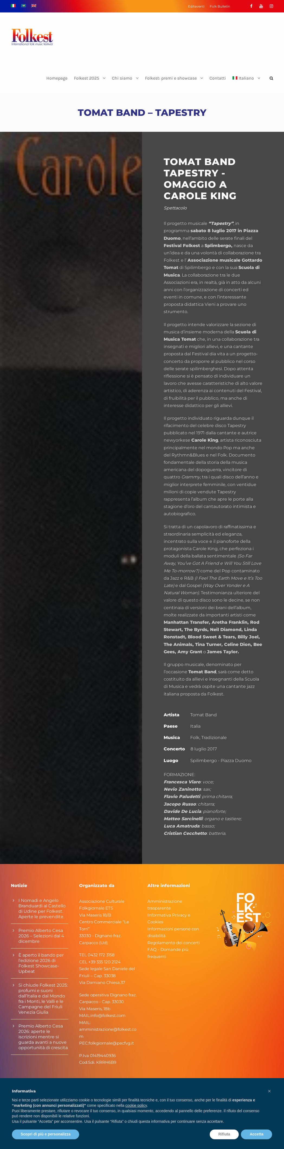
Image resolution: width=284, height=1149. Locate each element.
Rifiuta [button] (224, 1134)
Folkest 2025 (86, 78)
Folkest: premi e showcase (171, 78)
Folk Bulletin (220, 6)
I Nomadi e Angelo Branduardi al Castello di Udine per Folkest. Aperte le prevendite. (42, 908)
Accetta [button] (256, 1134)
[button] (269, 1091)
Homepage (56, 78)
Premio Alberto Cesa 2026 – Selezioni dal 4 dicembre (41, 936)
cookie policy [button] (136, 1105)
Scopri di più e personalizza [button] (45, 1134)
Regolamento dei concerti (173, 942)
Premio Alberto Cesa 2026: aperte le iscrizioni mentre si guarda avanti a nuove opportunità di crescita (43, 1036)
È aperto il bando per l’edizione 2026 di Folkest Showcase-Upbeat (41, 963)
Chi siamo (122, 78)
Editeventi (196, 6)
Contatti (217, 78)
